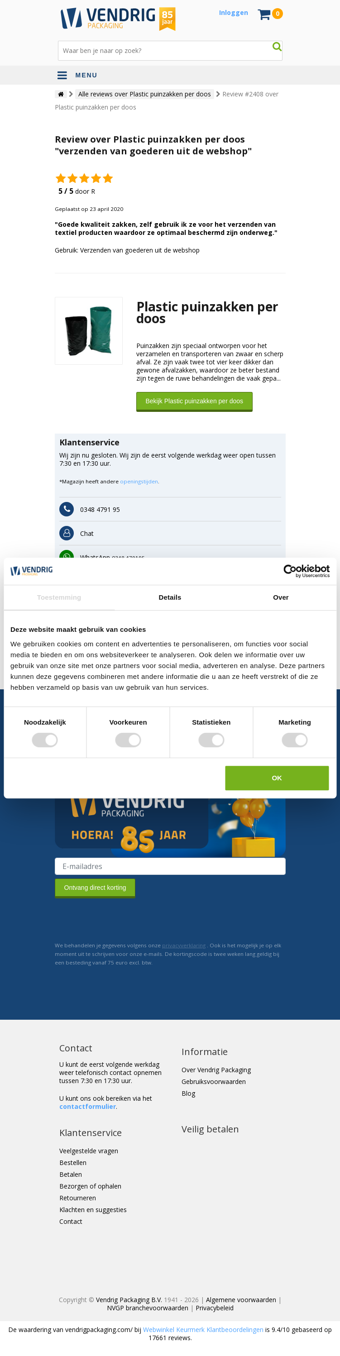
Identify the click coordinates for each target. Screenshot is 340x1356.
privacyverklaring (184, 945)
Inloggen (233, 12)
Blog (188, 1093)
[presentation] (123, 919)
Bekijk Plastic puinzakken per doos (195, 401)
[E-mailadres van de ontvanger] (170, 866)
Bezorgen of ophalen (90, 1186)
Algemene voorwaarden (241, 1299)
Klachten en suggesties (93, 1209)
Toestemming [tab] (59, 597)
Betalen (70, 1174)
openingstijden (139, 481)
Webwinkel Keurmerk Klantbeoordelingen (203, 1329)
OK (277, 778)
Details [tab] (170, 597)
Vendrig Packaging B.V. (129, 1299)
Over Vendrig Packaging (216, 1069)
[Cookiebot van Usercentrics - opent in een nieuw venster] (290, 571)
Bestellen (72, 1162)
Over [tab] (281, 597)
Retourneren (77, 1198)
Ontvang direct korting (95, 887)
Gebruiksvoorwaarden (214, 1081)
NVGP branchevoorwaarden (147, 1307)
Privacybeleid (215, 1307)
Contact (70, 1221)
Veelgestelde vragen (88, 1150)
